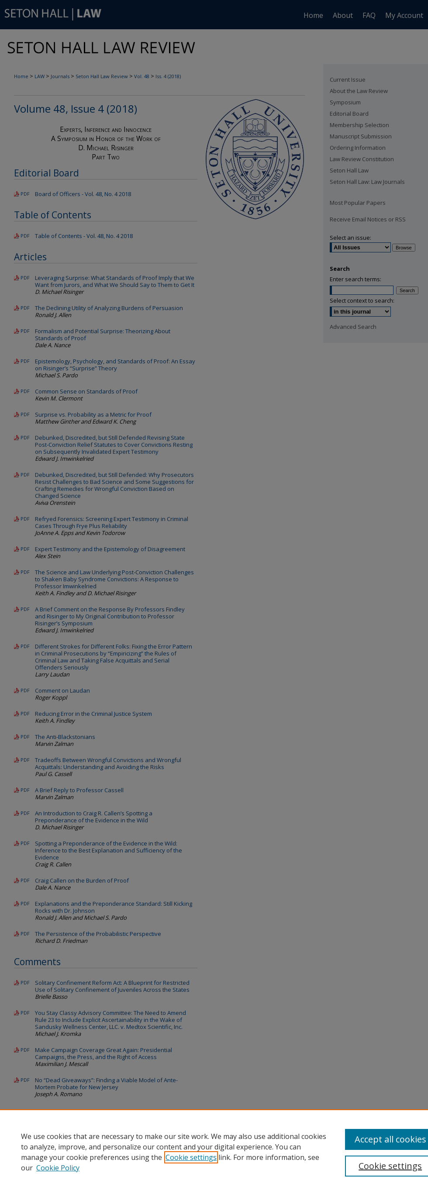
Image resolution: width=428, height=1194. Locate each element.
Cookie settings (191, 1157)
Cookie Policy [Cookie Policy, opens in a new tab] (57, 1168)
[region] (214, 1151)
